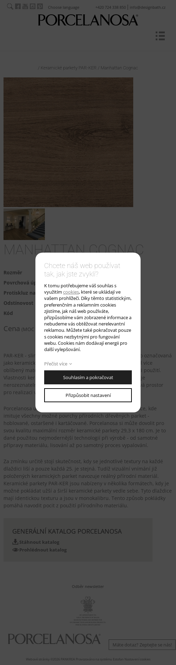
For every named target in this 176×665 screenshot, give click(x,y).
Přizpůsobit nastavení (88, 395)
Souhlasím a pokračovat (88, 377)
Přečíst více (55, 364)
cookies (71, 292)
